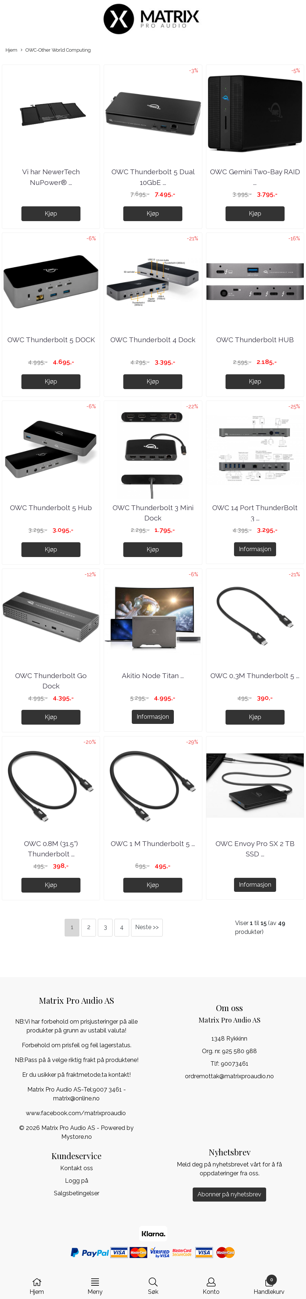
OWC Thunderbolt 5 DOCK (51, 340)
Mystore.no (76, 1136)
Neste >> (147, 927)
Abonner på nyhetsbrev (229, 1194)
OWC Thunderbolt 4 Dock (152, 340)
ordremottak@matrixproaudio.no (229, 1076)
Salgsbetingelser (76, 1193)
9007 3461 (107, 1089)
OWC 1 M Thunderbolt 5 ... (153, 843)
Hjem (11, 50)
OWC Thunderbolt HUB (255, 340)
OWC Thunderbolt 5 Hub (51, 508)
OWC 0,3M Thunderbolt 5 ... (254, 675)
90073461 (234, 1063)
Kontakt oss (76, 1168)
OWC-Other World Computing (56, 50)
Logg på (76, 1180)
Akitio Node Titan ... (153, 675)
